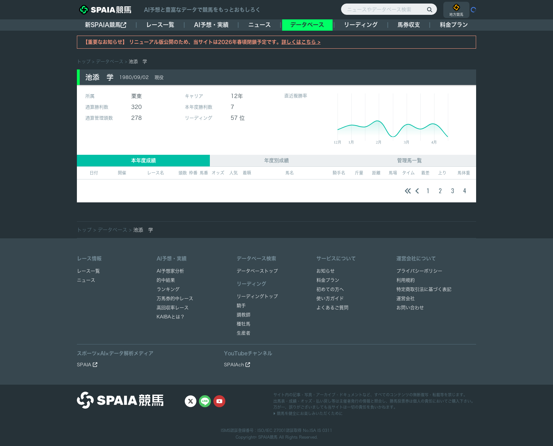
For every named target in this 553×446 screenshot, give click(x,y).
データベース (307, 25)
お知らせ (325, 271)
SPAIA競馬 (268, 437)
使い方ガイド (330, 298)
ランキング (168, 289)
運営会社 (405, 298)
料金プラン (327, 280)
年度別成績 (276, 160)
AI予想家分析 (170, 271)
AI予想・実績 (211, 25)
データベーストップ (257, 271)
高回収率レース (173, 307)
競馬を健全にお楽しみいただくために (308, 413)
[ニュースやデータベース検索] (389, 9)
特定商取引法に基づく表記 (423, 289)
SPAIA (87, 364)
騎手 (241, 305)
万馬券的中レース (175, 298)
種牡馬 (243, 324)
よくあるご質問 (332, 307)
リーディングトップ (257, 296)
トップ (84, 61)
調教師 (243, 314)
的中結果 (166, 280)
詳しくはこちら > (301, 41)
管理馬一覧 (409, 160)
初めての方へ (330, 289)
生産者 (243, 333)
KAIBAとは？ (171, 316)
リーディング (361, 25)
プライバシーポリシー (419, 271)
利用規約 (405, 280)
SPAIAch (237, 364)
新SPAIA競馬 (105, 25)
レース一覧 (160, 25)
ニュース (259, 25)
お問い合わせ (410, 307)
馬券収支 (408, 25)
